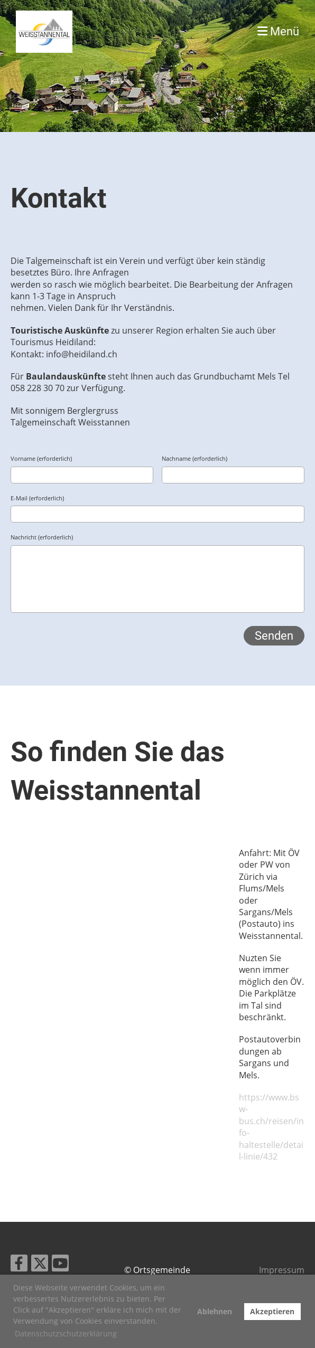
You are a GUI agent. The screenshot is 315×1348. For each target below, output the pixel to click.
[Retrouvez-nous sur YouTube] (60, 1265)
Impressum (281, 1270)
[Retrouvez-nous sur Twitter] (39, 1265)
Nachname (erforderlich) (194, 458)
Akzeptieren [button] (272, 1311)
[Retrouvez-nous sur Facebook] (19, 1265)
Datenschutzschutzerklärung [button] (66, 1333)
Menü (278, 31)
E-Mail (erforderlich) (37, 498)
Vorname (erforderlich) (41, 458)
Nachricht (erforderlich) (42, 537)
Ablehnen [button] (214, 1311)
